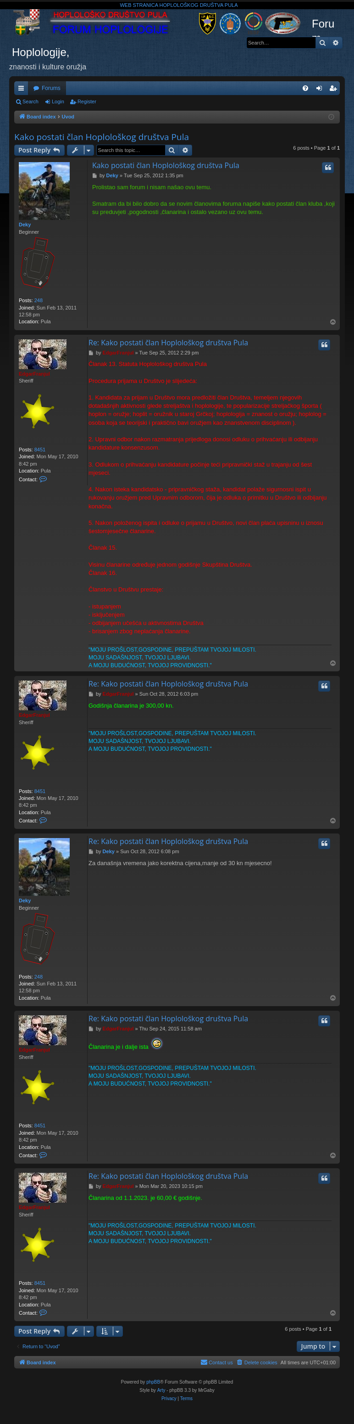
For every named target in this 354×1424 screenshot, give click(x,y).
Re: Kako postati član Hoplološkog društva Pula (168, 342)
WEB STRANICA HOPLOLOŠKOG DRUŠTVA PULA (179, 5)
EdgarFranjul (34, 374)
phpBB (153, 1382)
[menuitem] (305, 88)
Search (30, 101)
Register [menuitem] (335, 90)
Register (86, 101)
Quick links (23, 90)
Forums (51, 88)
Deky (25, 224)
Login (58, 101)
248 (38, 300)
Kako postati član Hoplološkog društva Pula (101, 137)
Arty (161, 1390)
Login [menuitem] (321, 90)
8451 (39, 449)
